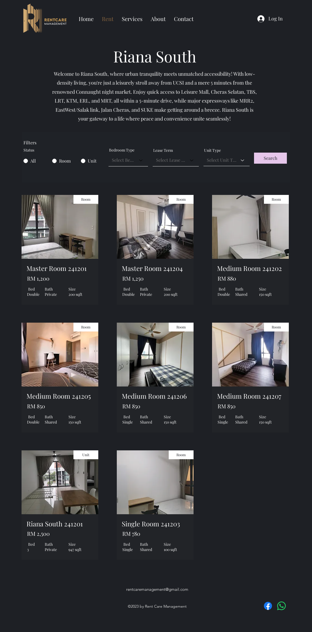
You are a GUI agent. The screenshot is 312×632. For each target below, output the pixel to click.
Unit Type (212, 150)
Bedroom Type (121, 150)
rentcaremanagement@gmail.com (157, 589)
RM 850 (36, 406)
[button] (270, 158)
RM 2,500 (38, 533)
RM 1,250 (133, 278)
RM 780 (131, 533)
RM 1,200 (38, 278)
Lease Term (163, 150)
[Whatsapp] (281, 605)
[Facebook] (268, 605)
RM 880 (227, 278)
